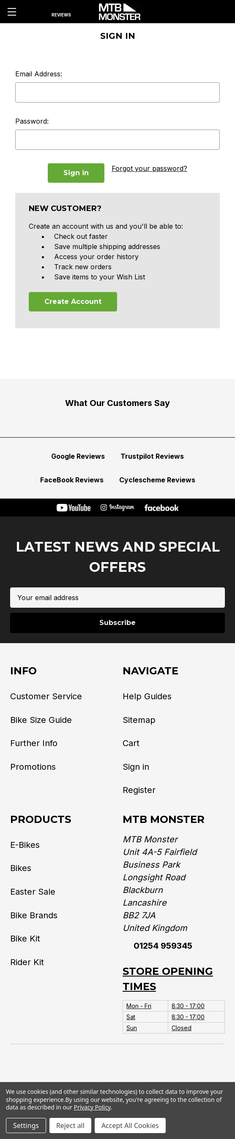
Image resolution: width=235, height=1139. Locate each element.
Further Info (33, 743)
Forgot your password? (149, 168)
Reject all (70, 1125)
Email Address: (38, 74)
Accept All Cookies (130, 1125)
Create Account (72, 302)
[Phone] (173, 12)
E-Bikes (25, 845)
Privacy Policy (92, 1107)
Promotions (33, 767)
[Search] (33, 12)
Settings (26, 1125)
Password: (32, 121)
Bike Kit (25, 938)
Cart (131, 743)
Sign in (136, 767)
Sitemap (139, 719)
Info (23, 671)
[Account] (196, 12)
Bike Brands (33, 915)
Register (139, 790)
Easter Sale (32, 892)
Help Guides (147, 696)
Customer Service (46, 696)
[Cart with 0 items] (219, 12)
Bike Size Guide (41, 719)
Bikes (20, 868)
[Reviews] (61, 12)
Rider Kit (27, 962)
